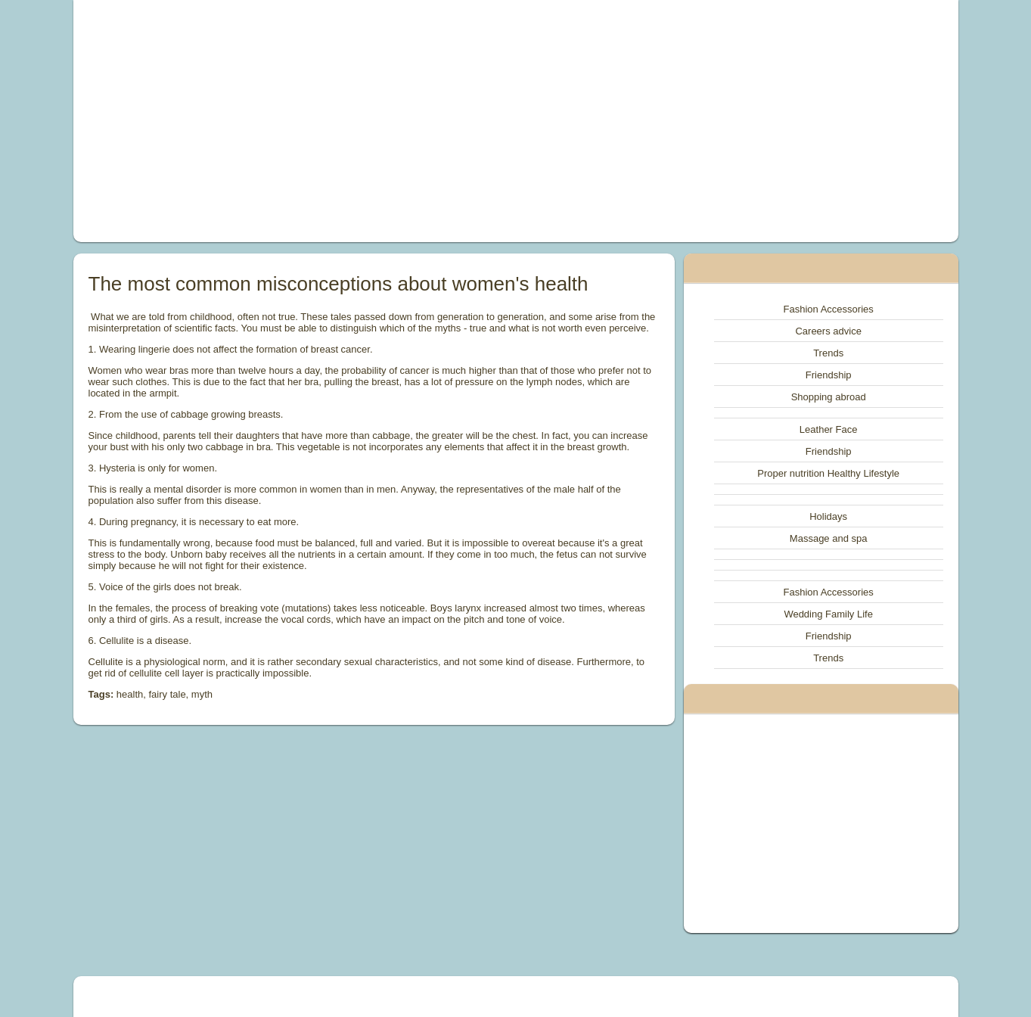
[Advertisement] (345, 121)
